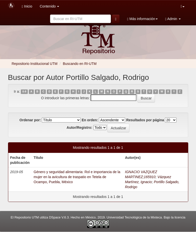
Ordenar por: (30, 120)
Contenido (49, 6)
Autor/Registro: (79, 128)
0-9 (24, 91)
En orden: (90, 120)
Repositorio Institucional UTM (35, 64)
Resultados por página (145, 120)
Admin (173, 19)
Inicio (27, 6)
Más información (142, 19)
